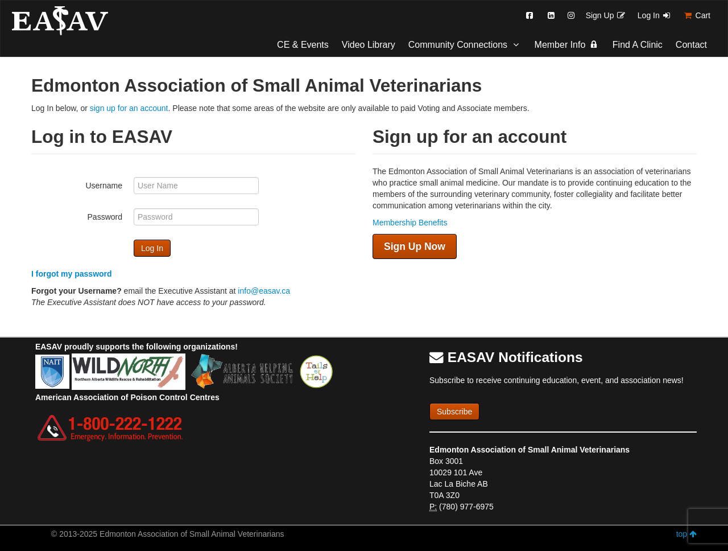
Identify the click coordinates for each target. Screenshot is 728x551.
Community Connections (465, 45)
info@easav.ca (264, 290)
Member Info (567, 45)
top (686, 533)
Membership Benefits (410, 222)
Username (103, 185)
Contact (691, 45)
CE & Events (303, 45)
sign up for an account (129, 108)
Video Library (368, 45)
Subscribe (454, 411)
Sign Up (606, 15)
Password (105, 216)
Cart (696, 15)
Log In (655, 15)
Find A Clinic (638, 45)
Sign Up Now (414, 246)
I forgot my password (71, 273)
